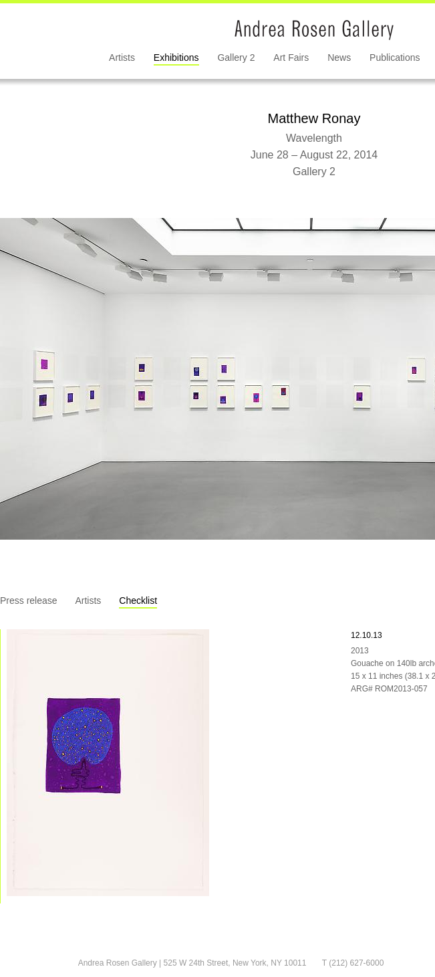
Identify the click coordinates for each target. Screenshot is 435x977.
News (339, 57)
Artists (122, 57)
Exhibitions (176, 57)
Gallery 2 (236, 57)
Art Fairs (291, 57)
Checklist (138, 600)
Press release (28, 600)
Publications (395, 57)
